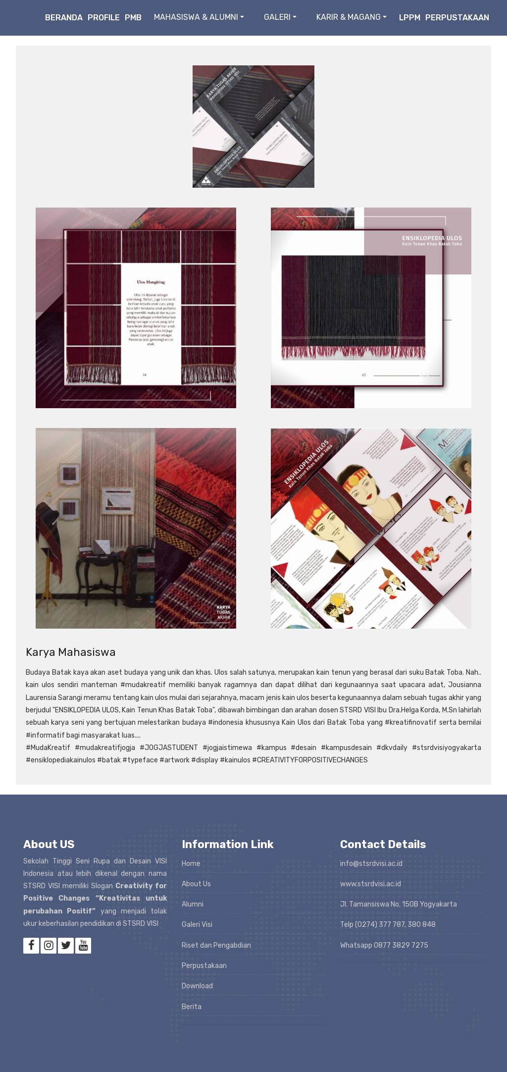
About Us (196, 884)
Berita (192, 1007)
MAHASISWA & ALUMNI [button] (196, 17)
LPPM (409, 17)
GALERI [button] (277, 17)
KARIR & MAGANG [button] (348, 17)
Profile (104, 17)
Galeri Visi (197, 924)
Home (191, 863)
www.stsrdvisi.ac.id (370, 884)
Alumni (192, 904)
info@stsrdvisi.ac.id (371, 863)
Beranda (64, 17)
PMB (133, 17)
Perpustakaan (457, 17)
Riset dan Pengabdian (216, 945)
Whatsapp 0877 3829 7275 (384, 945)
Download (197, 986)
